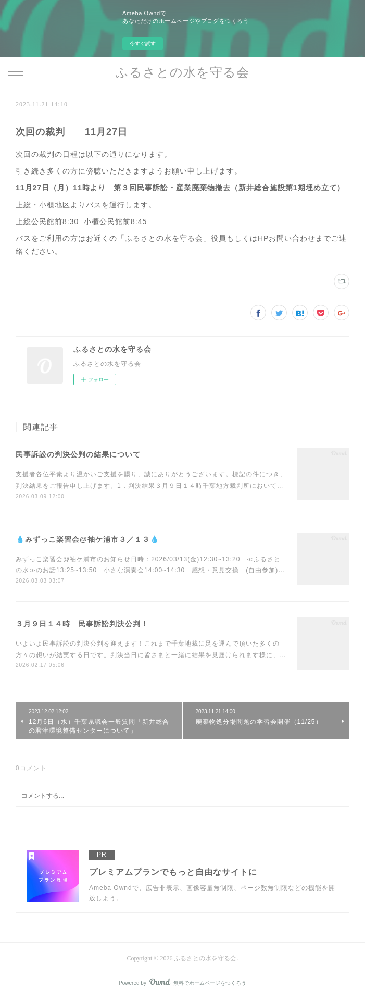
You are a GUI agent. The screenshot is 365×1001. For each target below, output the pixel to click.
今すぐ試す (143, 43)
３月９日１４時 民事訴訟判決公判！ (82, 624)
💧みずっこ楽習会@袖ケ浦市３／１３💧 (87, 539)
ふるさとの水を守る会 (182, 72)
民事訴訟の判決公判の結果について (78, 454)
